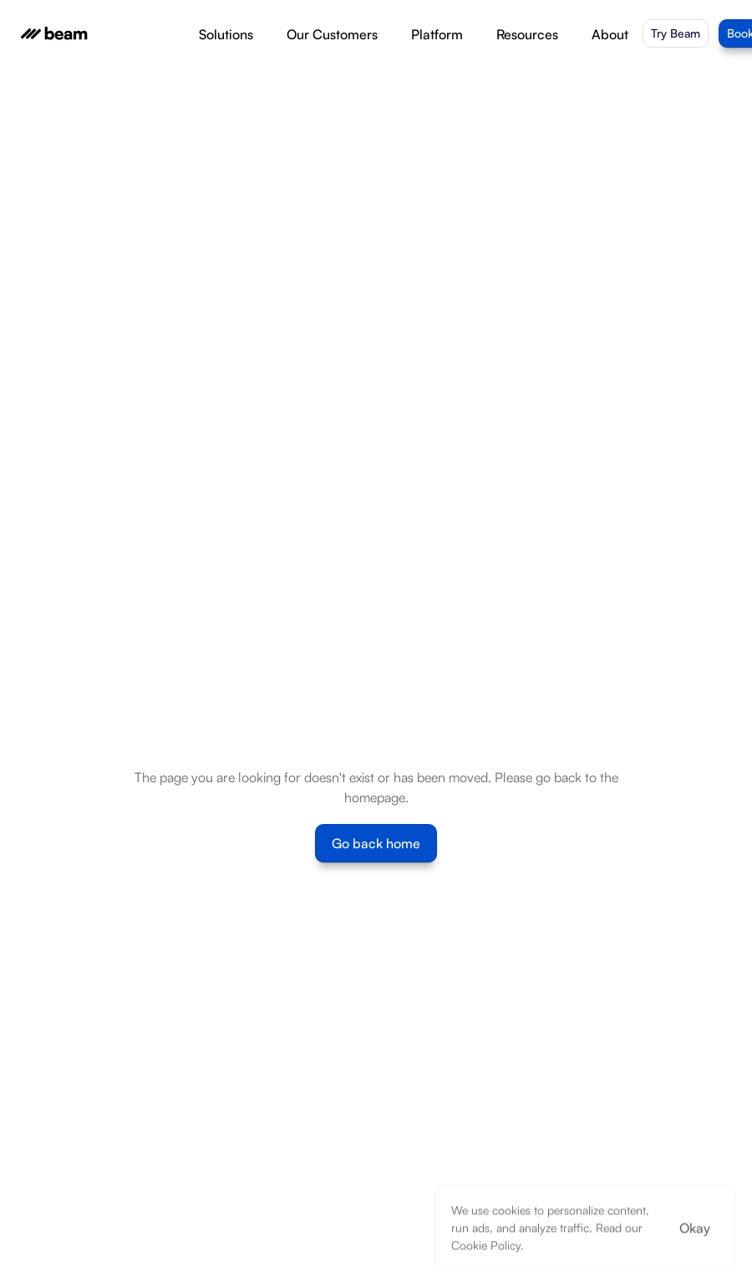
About (610, 34)
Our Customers (332, 34)
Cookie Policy (486, 1245)
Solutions (226, 34)
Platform (437, 34)
